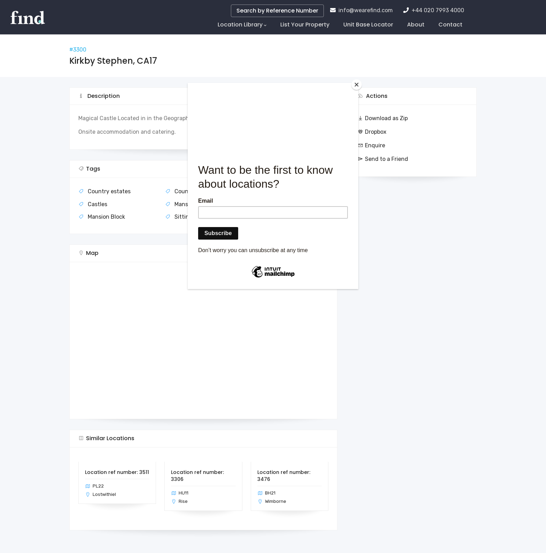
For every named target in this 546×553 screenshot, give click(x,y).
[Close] (356, 84)
